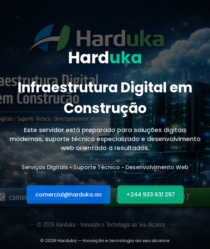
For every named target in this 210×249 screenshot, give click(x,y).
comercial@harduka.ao (68, 195)
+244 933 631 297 (150, 195)
